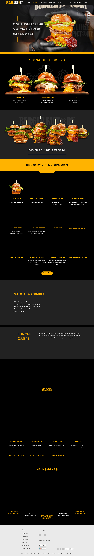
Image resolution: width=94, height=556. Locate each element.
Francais (84, 2)
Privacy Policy (70, 553)
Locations (25, 536)
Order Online (77, 2)
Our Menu (35, 2)
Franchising (52, 2)
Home (28, 2)
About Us (60, 2)
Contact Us (68, 2)
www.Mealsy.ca (43, 553)
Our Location (43, 2)
